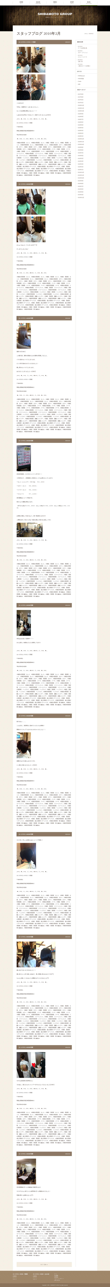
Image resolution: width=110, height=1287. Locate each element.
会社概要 (56, 1275)
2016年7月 (80, 119)
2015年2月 (80, 166)
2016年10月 (81, 111)
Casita (79, 81)
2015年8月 (80, 150)
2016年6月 (80, 122)
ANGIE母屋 (81, 78)
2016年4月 (80, 127)
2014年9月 (80, 180)
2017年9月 (80, 94)
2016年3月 (80, 130)
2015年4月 (80, 161)
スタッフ (15, 1279)
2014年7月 (80, 186)
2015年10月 (81, 144)
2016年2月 (80, 133)
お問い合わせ (57, 1280)
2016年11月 (81, 108)
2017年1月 (80, 102)
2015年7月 (80, 152)
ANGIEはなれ (81, 75)
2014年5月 (80, 192)
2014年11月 (81, 175)
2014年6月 (80, 189)
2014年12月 (81, 172)
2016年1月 (80, 136)
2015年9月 (80, 147)
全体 (79, 84)
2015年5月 (80, 158)
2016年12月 (81, 105)
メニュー (15, 1277)
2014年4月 (80, 194)
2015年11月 (81, 141)
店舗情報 (15, 1276)
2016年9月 (80, 113)
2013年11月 (81, 197)
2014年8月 (80, 183)
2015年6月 (80, 155)
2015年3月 (80, 164)
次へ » (46, 1264)
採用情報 (56, 1277)
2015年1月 (80, 169)
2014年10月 (81, 178)
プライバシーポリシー (59, 1278)
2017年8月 (80, 97)
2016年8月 (80, 116)
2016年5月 (80, 125)
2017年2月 (80, 99)
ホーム (86, 33)
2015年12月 (81, 138)
